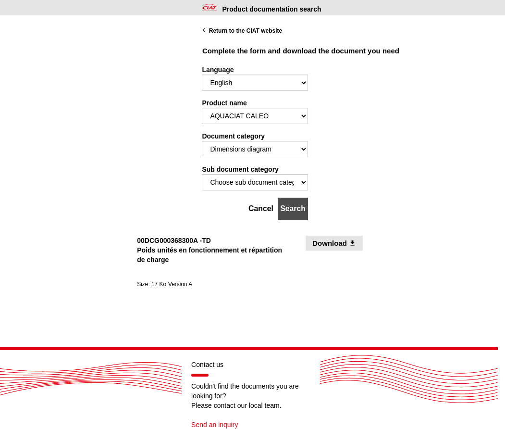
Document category (233, 136)
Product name (224, 103)
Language (218, 70)
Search (293, 208)
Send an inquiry (214, 425)
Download (337, 243)
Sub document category (240, 169)
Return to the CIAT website (242, 30)
